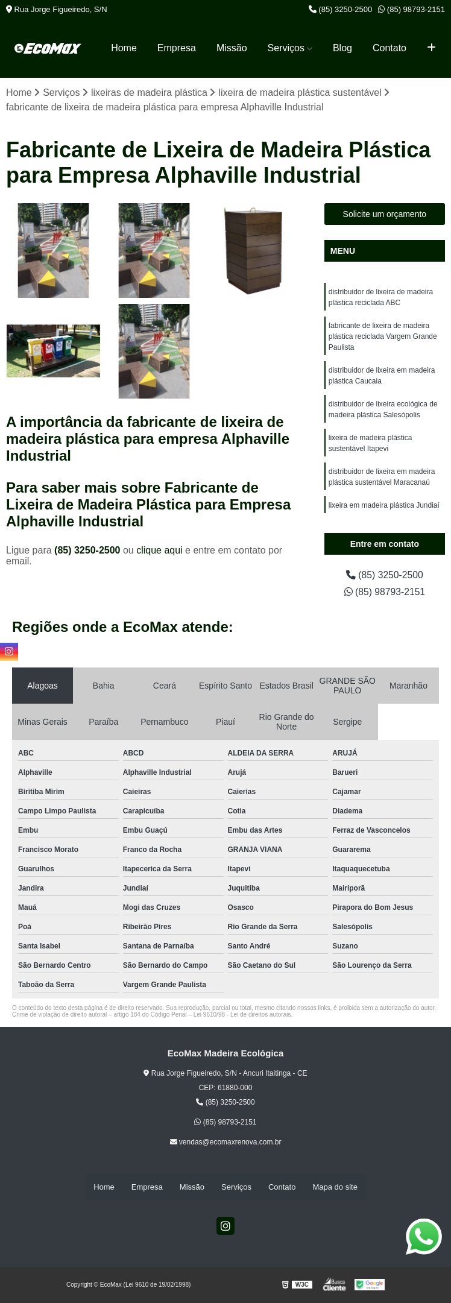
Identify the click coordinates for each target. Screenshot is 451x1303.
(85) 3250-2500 (341, 9)
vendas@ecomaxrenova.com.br (226, 1142)
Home (124, 48)
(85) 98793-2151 (411, 9)
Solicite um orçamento (385, 214)
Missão (231, 48)
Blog (342, 48)
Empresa (176, 48)
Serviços (286, 48)
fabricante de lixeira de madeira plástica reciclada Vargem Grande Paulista (383, 336)
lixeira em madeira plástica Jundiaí (384, 505)
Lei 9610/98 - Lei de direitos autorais (242, 1014)
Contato (389, 48)
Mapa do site (334, 1186)
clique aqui (159, 550)
